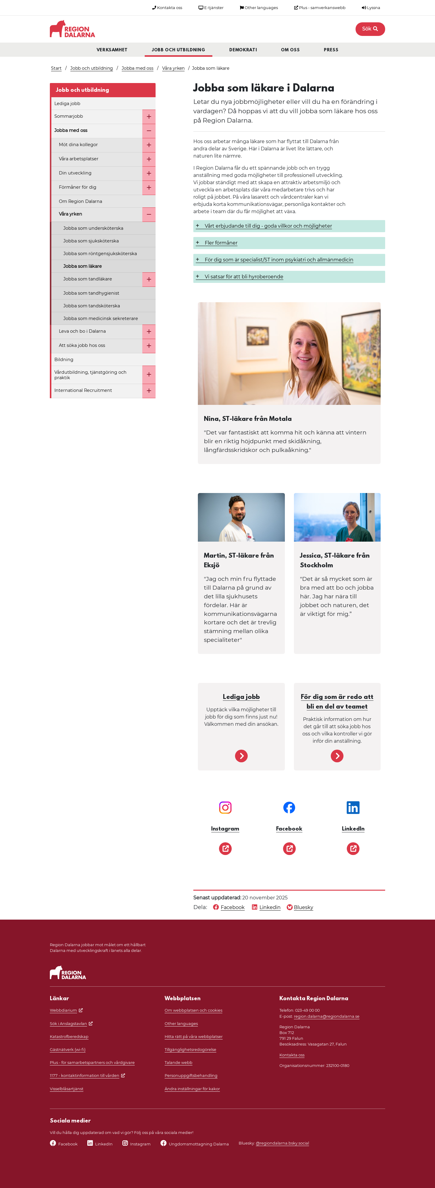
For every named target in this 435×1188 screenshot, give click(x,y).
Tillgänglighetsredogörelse (190, 1049)
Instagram (140, 1144)
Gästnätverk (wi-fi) (67, 1049)
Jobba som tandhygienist (91, 293)
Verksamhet (112, 50)
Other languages (259, 7)
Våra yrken (173, 68)
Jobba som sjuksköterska (91, 241)
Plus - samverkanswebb (320, 7)
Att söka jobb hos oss (82, 345)
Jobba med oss (137, 68)
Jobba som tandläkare (87, 279)
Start (56, 68)
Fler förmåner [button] (221, 243)
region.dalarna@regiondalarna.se (326, 1016)
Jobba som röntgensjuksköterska (100, 253)
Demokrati (243, 50)
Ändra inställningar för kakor (192, 1089)
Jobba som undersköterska (93, 228)
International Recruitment (83, 390)
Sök (370, 29)
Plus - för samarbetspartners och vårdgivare (92, 1062)
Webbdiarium (63, 1010)
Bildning (63, 359)
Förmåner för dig (77, 187)
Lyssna (371, 7)
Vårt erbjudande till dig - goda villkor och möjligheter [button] (268, 226)
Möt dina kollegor (78, 144)
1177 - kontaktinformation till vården (84, 1075)
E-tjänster (211, 7)
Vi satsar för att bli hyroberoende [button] (244, 277)
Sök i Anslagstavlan (68, 1023)
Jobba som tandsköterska (91, 306)
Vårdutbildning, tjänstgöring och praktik (90, 375)
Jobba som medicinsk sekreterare (100, 318)
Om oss (290, 50)
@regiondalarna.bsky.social (282, 1143)
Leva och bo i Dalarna (82, 331)
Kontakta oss (167, 7)
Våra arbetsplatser (78, 159)
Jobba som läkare (82, 266)
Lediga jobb (67, 103)
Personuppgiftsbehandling (191, 1075)
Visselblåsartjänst (66, 1089)
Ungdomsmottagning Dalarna (199, 1144)
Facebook (68, 1144)
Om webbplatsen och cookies (193, 1010)
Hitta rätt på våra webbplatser (194, 1036)
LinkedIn (104, 1144)
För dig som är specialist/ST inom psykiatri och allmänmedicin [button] (279, 260)
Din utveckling (75, 173)
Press (331, 50)
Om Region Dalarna (80, 201)
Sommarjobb (68, 116)
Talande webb (178, 1062)
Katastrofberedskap (69, 1036)
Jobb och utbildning (178, 50)
